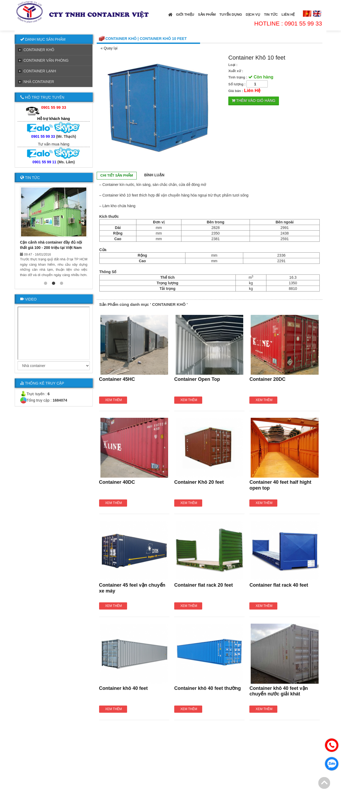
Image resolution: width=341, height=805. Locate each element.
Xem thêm (113, 400)
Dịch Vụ (253, 14)
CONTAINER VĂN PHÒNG (45, 60)
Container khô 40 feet (123, 688)
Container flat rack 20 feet (203, 585)
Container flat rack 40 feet (278, 585)
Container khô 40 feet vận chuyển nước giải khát (278, 691)
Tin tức (271, 14)
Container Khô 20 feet (199, 482)
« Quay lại (109, 48)
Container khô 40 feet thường (207, 688)
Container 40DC (117, 482)
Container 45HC (117, 379)
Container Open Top (197, 379)
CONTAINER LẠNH (39, 71)
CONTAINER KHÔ (38, 50)
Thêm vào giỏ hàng (253, 100)
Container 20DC (267, 379)
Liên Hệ (288, 14)
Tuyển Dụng (231, 14)
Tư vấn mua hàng (53, 144)
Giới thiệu (185, 14)
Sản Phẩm (207, 14)
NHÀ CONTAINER (38, 82)
